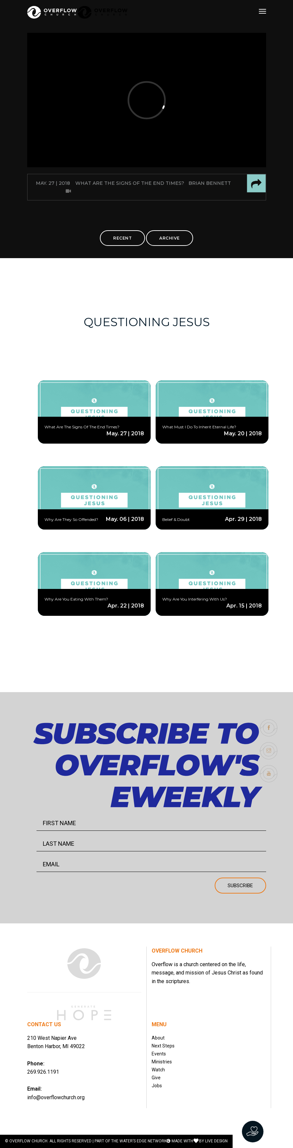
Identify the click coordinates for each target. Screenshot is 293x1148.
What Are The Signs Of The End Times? (81, 426)
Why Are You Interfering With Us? (194, 599)
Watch (158, 1069)
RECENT (122, 238)
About (158, 1037)
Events (159, 1053)
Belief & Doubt (176, 519)
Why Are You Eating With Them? (76, 599)
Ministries (162, 1061)
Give (156, 1077)
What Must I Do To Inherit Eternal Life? (199, 426)
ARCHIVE (169, 238)
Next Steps (163, 1045)
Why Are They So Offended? (71, 519)
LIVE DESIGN (216, 1141)
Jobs (157, 1085)
